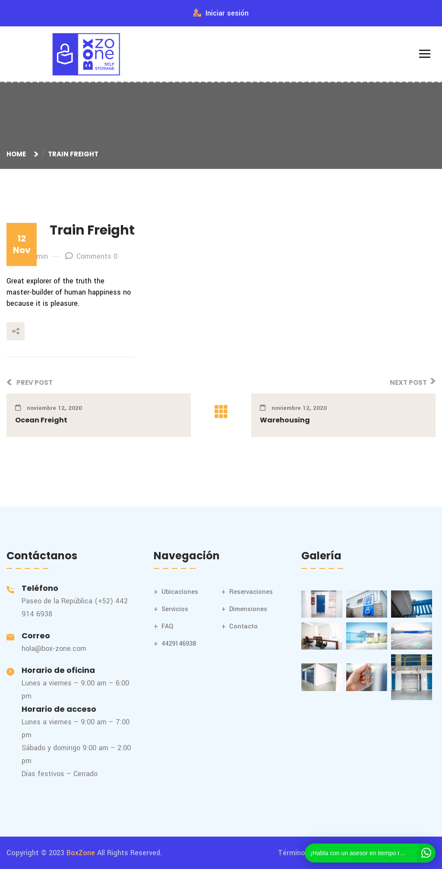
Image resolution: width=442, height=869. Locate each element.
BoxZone (80, 853)
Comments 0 (91, 256)
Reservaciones (251, 591)
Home (17, 154)
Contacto (243, 626)
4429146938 (178, 643)
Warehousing (285, 420)
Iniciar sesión (221, 13)
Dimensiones (248, 609)
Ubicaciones (179, 591)
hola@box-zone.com (54, 648)
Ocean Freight (41, 420)
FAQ (167, 626)
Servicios (174, 609)
